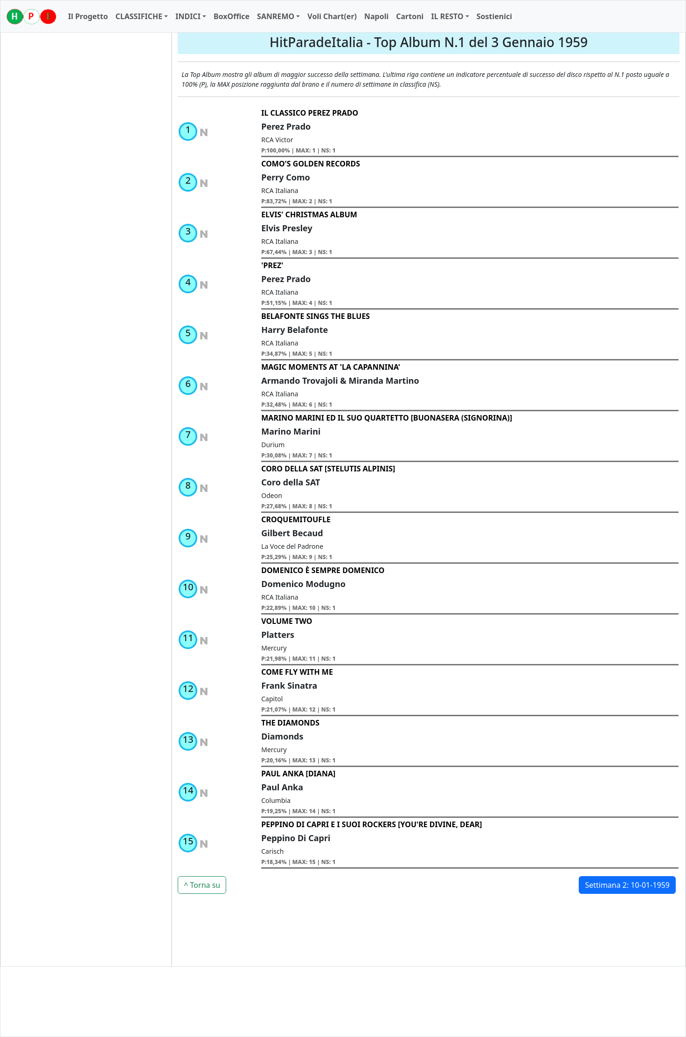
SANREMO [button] (275, 16)
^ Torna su (202, 885)
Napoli (376, 16)
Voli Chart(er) (332, 16)
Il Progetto (88, 16)
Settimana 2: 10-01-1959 (627, 885)
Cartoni (409, 16)
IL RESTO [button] (447, 16)
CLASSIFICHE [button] (138, 16)
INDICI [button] (188, 16)
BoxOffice (231, 16)
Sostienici (494, 16)
